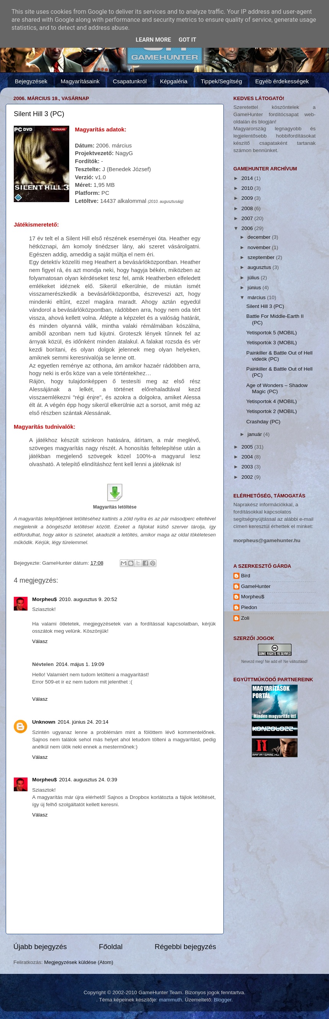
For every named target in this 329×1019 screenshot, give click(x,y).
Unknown (43, 722)
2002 (247, 477)
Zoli (245, 618)
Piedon (249, 607)
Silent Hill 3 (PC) (39, 114)
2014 (247, 178)
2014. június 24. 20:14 (83, 722)
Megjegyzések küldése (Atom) (78, 962)
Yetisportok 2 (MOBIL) (271, 411)
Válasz (40, 641)
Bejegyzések (31, 81)
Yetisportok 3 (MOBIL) (271, 342)
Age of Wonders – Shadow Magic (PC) (277, 388)
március (257, 297)
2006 (247, 228)
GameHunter (255, 586)
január (255, 434)
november (260, 247)
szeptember (262, 257)
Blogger (222, 1000)
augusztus (260, 267)
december (260, 237)
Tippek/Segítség (221, 81)
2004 (247, 457)
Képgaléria (173, 81)
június (255, 287)
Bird (245, 575)
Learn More (153, 39)
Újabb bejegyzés (40, 947)
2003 (247, 467)
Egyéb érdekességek (282, 81)
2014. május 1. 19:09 (80, 664)
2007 (247, 218)
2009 (247, 198)
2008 (247, 208)
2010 (247, 188)
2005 (247, 447)
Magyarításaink (80, 81)
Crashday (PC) (263, 421)
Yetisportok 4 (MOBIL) (271, 401)
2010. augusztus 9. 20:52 (88, 599)
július (254, 277)
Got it (187, 39)
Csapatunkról (130, 81)
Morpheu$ (44, 599)
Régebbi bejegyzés (185, 947)
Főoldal (111, 947)
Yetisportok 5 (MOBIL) (271, 332)
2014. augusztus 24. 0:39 (88, 779)
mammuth (170, 1000)
